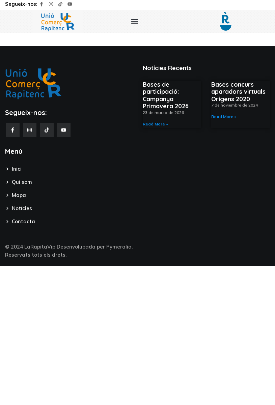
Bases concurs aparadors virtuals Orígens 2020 (238, 92)
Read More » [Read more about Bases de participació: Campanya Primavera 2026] (155, 123)
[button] (134, 21)
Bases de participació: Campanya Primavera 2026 (166, 95)
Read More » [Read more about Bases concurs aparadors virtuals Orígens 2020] (224, 116)
